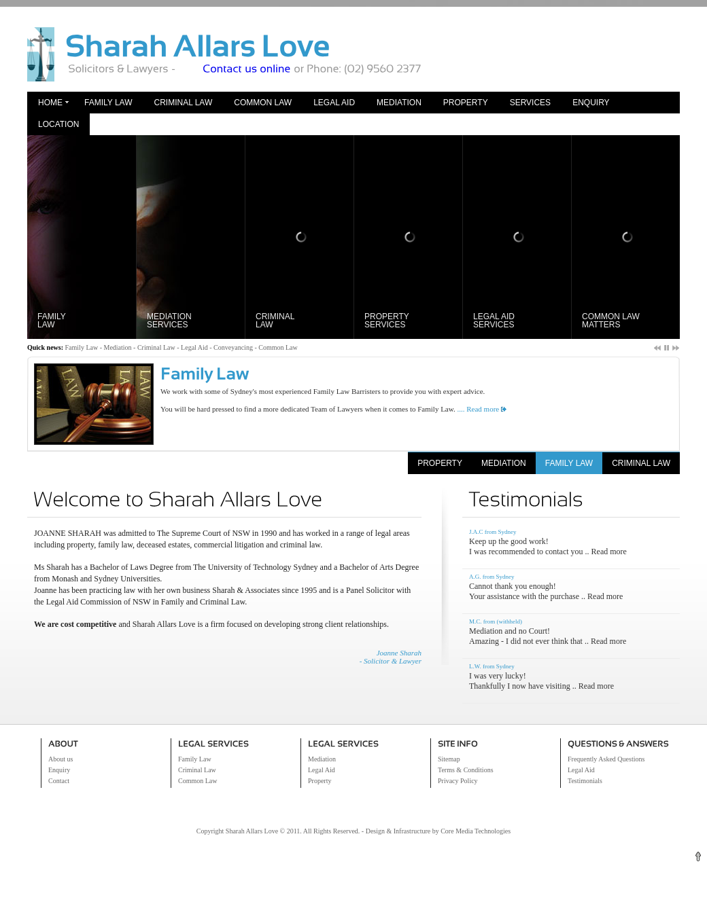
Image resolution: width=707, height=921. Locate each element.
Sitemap (449, 759)
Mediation (399, 102)
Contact (58, 780)
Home (50, 102)
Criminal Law (183, 102)
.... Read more (477, 409)
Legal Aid (334, 102)
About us (60, 759)
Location (58, 124)
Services (530, 102)
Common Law (263, 102)
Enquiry (590, 102)
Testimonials (585, 780)
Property (465, 102)
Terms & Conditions (466, 770)
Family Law (108, 102)
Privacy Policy (458, 780)
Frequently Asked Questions (606, 759)
